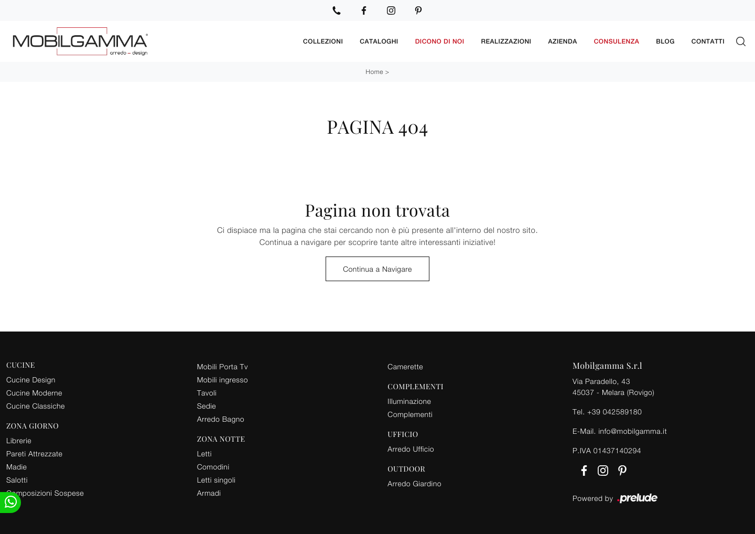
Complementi (410, 414)
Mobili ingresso (222, 379)
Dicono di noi (440, 41)
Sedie (206, 405)
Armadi (209, 492)
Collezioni (323, 41)
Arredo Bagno (220, 418)
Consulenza (617, 41)
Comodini (213, 466)
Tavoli (207, 392)
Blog (665, 41)
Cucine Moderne (34, 392)
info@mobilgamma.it (632, 430)
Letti (204, 453)
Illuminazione (409, 401)
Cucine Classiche (35, 405)
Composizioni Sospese (45, 492)
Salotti (17, 479)
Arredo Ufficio (410, 448)
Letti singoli (216, 479)
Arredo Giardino (414, 483)
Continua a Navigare (377, 268)
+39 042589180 (614, 411)
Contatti (708, 41)
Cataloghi (379, 41)
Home (374, 72)
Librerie (18, 440)
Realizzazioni (506, 41)
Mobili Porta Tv (222, 366)
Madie (16, 466)
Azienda (562, 41)
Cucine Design (31, 379)
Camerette (405, 366)
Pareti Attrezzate (34, 453)
